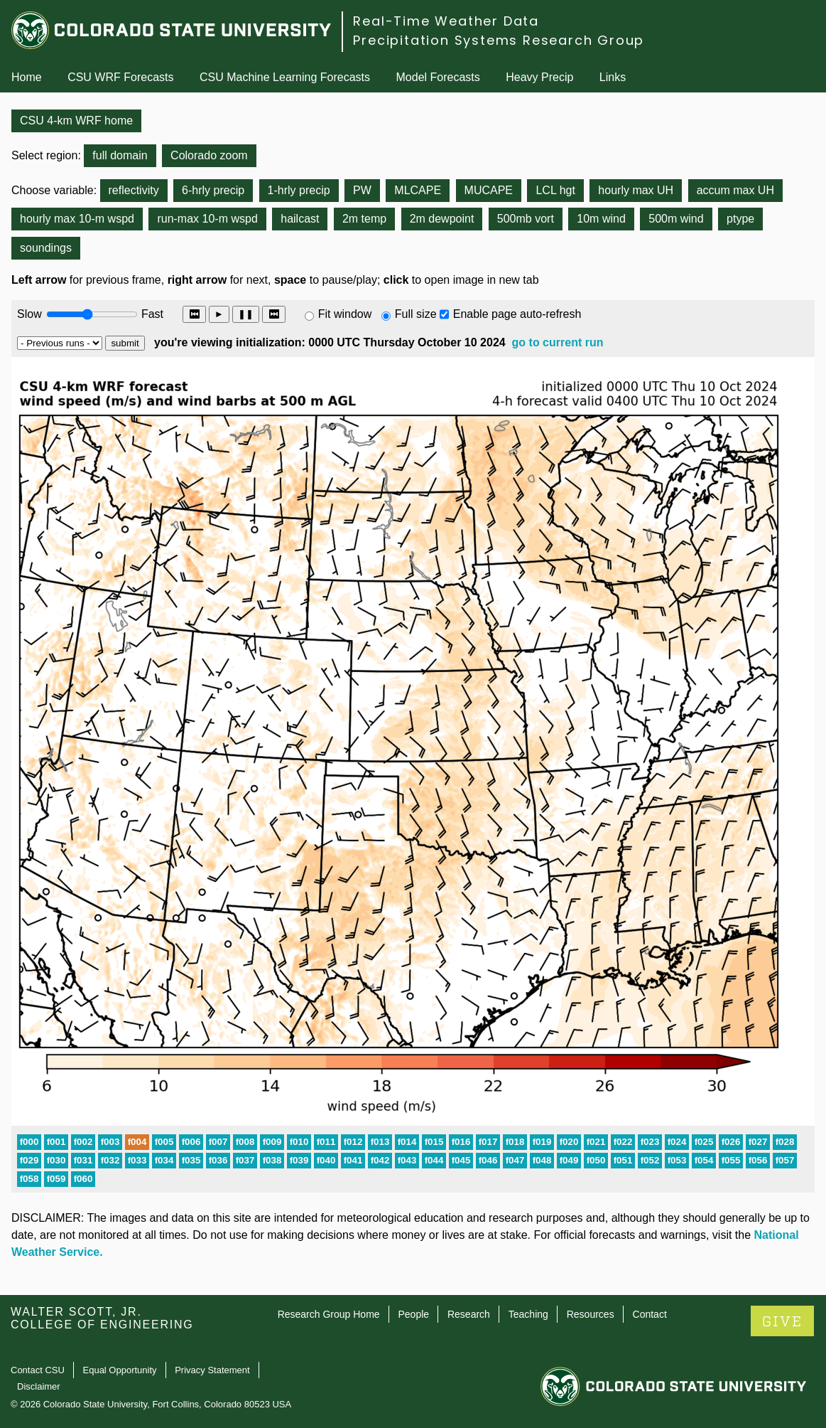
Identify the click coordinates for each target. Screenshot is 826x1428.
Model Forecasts (438, 77)
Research (468, 1314)
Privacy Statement (212, 1370)
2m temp (364, 219)
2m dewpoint (442, 219)
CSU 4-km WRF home (76, 120)
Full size (416, 314)
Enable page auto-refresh (517, 314)
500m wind (675, 219)
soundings (46, 248)
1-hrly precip (299, 190)
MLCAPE (417, 190)
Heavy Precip (539, 77)
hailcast (300, 219)
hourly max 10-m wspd (77, 219)
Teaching (528, 1314)
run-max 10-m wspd (207, 219)
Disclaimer (38, 1386)
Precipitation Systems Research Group (498, 40)
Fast (151, 314)
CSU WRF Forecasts (120, 77)
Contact (650, 1314)
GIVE (782, 1322)
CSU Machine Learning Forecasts (285, 77)
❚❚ (246, 314)
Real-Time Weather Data (446, 21)
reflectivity (134, 190)
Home (26, 77)
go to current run (558, 342)
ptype (740, 219)
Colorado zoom (209, 155)
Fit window (345, 314)
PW (362, 190)
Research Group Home (329, 1314)
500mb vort (525, 219)
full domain (119, 155)
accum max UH (735, 190)
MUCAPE (488, 190)
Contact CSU (38, 1370)
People (413, 1314)
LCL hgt (555, 190)
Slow (29, 314)
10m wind (601, 219)
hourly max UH (635, 190)
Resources (590, 1314)
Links (612, 77)
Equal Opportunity (120, 1370)
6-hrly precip (213, 190)
